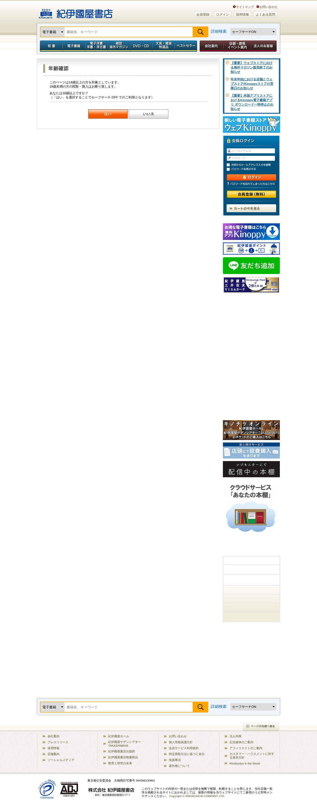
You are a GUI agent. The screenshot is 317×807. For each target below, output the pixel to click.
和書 (50, 46)
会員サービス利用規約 (184, 748)
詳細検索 (219, 31)
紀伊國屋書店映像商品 (123, 757)
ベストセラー (186, 46)
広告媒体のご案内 (241, 742)
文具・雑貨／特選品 (163, 46)
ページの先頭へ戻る (261, 726)
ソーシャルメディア (61, 759)
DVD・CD (141, 46)
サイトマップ (245, 6)
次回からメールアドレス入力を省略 (253, 164)
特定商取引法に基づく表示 (187, 754)
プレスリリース (58, 742)
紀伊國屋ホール (118, 736)
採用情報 (242, 14)
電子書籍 (73, 46)
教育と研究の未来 (120, 763)
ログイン (222, 14)
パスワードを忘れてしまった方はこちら (251, 183)
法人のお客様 (264, 46)
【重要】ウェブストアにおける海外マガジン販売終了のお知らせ (251, 67)
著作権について (179, 765)
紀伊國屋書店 (75, 11)
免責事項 (175, 759)
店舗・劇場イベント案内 (237, 46)
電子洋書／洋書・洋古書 (96, 46)
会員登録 (202, 14)
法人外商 (235, 736)
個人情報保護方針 (181, 742)
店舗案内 (53, 754)
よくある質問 (265, 14)
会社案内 (210, 46)
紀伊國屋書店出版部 (121, 751)
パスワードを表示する (253, 169)
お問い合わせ (268, 6)
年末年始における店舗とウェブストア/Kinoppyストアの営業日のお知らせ (252, 83)
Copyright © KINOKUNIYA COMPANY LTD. (197, 796)
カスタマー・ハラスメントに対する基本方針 (252, 755)
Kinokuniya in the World (245, 763)
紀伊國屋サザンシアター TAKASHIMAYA (124, 743)
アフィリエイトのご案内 (246, 748)
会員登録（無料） (251, 194)
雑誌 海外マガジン (118, 46)
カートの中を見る (251, 208)
